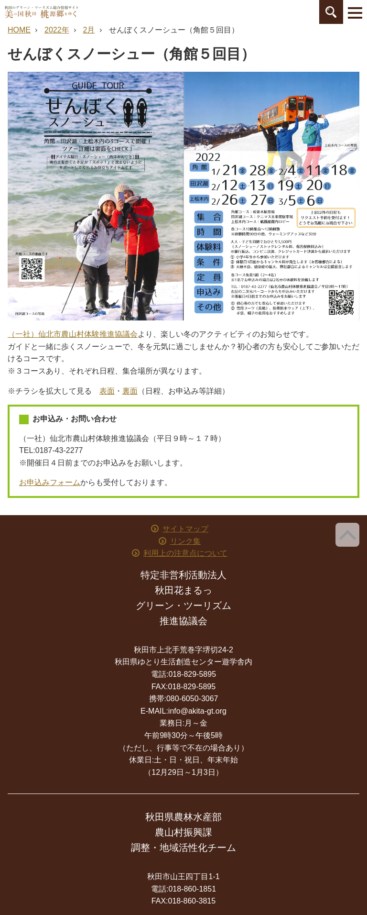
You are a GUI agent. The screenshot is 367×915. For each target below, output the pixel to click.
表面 (107, 391)
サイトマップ (185, 529)
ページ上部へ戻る (347, 535)
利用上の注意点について (185, 553)
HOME (19, 30)
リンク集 (185, 541)
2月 (89, 30)
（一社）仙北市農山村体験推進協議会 (73, 334)
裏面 (130, 391)
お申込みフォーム (49, 482)
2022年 (56, 30)
